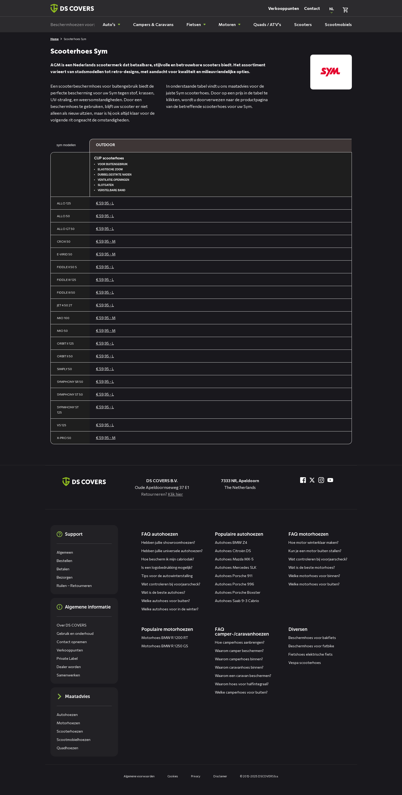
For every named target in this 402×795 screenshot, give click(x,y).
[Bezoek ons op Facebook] (303, 480)
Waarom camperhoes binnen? (239, 659)
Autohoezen (67, 714)
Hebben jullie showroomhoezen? (168, 542)
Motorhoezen (68, 723)
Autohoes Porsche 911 (234, 575)
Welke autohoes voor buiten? (165, 600)
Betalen (63, 569)
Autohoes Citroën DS (233, 550)
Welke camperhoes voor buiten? (241, 692)
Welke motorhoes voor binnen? (314, 575)
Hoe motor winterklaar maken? (313, 542)
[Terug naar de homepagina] (84, 481)
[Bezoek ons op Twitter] (312, 480)
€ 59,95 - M (105, 241)
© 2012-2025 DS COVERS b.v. (259, 776)
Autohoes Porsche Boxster (237, 592)
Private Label (67, 658)
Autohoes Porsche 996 (234, 584)
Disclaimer (220, 776)
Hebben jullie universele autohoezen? (172, 550)
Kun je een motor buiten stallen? (314, 550)
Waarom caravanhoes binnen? (239, 667)
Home (54, 39)
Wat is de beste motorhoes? (311, 567)
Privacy (195, 776)
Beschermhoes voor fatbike (311, 646)
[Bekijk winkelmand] (345, 9)
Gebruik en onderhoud (75, 633)
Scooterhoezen (70, 731)
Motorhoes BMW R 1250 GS (164, 646)
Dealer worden (69, 666)
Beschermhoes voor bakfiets (312, 637)
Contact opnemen (72, 641)
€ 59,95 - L (105, 203)
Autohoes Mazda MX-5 (234, 559)
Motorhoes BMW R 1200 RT (164, 637)
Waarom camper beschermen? (239, 650)
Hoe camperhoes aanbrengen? (240, 642)
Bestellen (64, 560)
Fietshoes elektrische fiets (310, 654)
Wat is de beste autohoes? (163, 592)
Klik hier (175, 494)
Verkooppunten (283, 8)
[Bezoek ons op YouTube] (330, 480)
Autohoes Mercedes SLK (235, 567)
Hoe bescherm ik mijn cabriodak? (167, 559)
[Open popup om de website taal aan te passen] (331, 9)
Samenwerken (68, 675)
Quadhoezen (67, 748)
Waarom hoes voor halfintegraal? (242, 684)
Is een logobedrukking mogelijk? (167, 567)
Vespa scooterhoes (304, 662)
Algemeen (65, 552)
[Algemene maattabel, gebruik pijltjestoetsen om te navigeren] (201, 291)
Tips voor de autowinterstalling (167, 575)
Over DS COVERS (72, 625)
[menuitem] (111, 24)
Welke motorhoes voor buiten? (314, 584)
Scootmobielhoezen (73, 739)
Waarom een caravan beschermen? (243, 675)
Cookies (173, 776)
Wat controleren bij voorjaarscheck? (170, 584)
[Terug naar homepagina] (72, 8)
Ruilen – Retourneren (74, 585)
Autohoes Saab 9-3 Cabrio (237, 600)
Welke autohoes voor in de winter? (170, 609)
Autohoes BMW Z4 (231, 542)
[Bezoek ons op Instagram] (321, 480)
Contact (312, 8)
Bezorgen (65, 577)
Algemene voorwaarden (139, 776)
